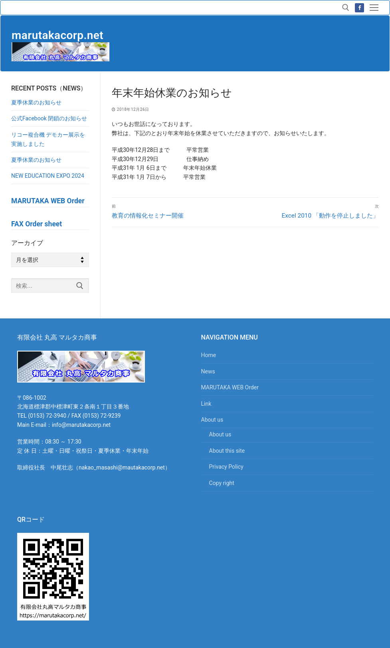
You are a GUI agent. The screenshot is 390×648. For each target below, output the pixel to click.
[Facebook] (359, 7)
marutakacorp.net (57, 35)
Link (206, 404)
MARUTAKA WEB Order (230, 387)
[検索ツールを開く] (345, 7)
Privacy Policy (226, 466)
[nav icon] (374, 7)
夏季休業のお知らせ (36, 102)
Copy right (221, 483)
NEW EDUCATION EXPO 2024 (47, 176)
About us (213, 419)
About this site (227, 451)
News (208, 371)
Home (208, 355)
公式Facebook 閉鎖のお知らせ (49, 118)
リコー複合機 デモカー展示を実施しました (48, 139)
